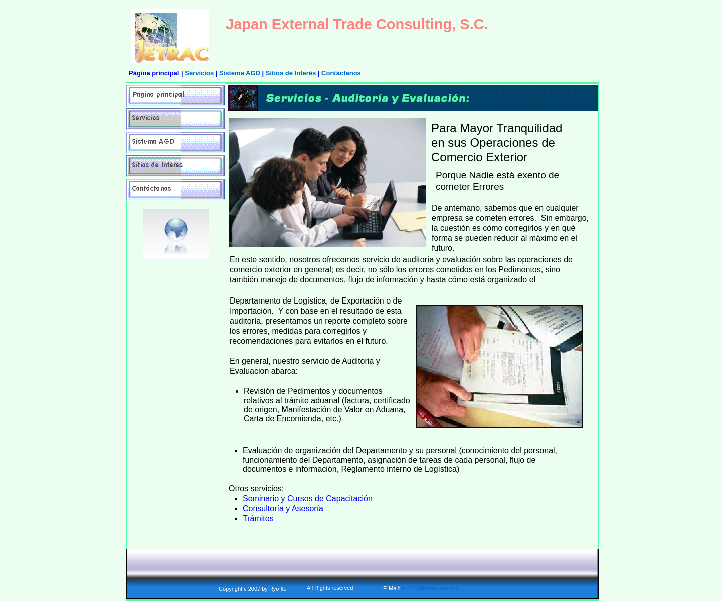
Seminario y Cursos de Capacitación (308, 498)
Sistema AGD (239, 73)
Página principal (154, 73)
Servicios (199, 73)
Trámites (258, 518)
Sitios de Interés (291, 73)
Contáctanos (341, 73)
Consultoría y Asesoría (283, 508)
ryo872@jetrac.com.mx (430, 588)
